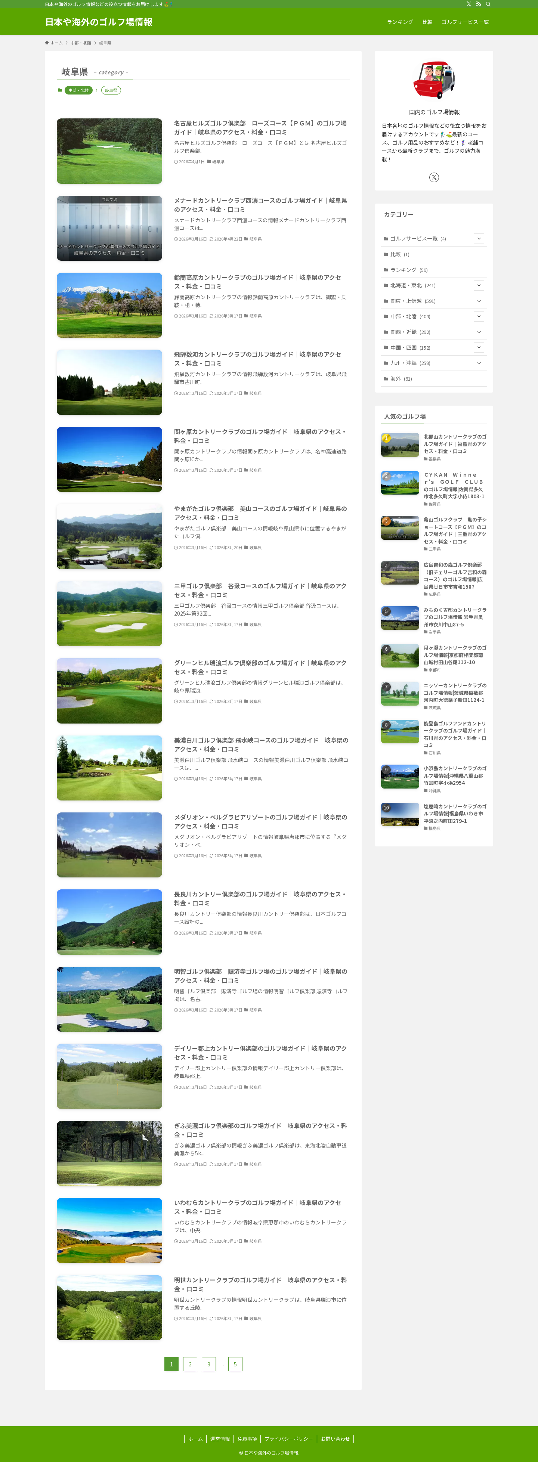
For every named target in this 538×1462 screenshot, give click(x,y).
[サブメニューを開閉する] (479, 238)
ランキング (409, 269)
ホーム (195, 1438)
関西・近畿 (437, 332)
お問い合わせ (335, 1438)
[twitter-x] (469, 4)
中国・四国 (437, 347)
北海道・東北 (437, 285)
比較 (399, 254)
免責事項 (247, 1438)
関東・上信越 (437, 301)
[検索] (488, 4)
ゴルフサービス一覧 (437, 238)
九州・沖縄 (437, 363)
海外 (401, 378)
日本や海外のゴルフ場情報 (98, 21)
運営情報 (220, 1438)
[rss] (478, 4)
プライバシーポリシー (289, 1438)
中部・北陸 (78, 90)
